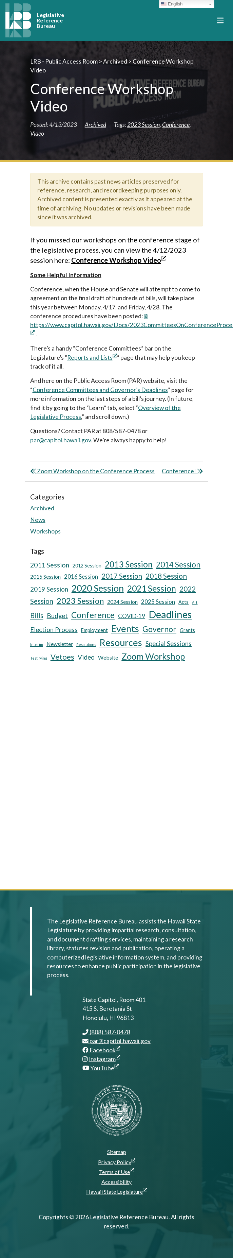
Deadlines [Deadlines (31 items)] (170, 614)
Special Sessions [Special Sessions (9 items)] (168, 643)
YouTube (104, 1068)
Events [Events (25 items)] (125, 628)
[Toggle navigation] (220, 20)
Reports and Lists (92, 357)
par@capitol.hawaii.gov (60, 440)
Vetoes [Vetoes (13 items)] (62, 656)
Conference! (182, 471)
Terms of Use (116, 1171)
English (171, 4)
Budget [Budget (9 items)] (57, 615)
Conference (176, 124)
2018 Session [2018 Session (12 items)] (166, 576)
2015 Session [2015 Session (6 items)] (45, 576)
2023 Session (143, 124)
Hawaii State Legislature (116, 1191)
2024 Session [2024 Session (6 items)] (122, 601)
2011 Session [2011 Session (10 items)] (49, 565)
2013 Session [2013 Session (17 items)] (129, 564)
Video (37, 133)
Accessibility (116, 1181)
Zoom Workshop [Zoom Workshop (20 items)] (153, 656)
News (37, 519)
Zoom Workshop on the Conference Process (92, 471)
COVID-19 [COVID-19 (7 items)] (131, 615)
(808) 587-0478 (106, 1032)
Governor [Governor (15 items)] (159, 629)
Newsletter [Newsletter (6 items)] (59, 644)
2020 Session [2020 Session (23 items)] (98, 588)
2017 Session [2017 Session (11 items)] (121, 576)
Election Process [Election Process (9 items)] (54, 629)
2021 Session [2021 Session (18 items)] (151, 588)
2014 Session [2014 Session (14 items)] (178, 564)
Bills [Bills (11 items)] (36, 615)
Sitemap (116, 1152)
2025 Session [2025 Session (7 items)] (158, 601)
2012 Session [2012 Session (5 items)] (87, 565)
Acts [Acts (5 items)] (183, 602)
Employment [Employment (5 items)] (94, 630)
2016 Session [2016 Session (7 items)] (81, 576)
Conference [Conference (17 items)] (93, 615)
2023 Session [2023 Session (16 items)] (80, 601)
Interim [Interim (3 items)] (36, 644)
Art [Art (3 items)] (194, 602)
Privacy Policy (116, 1161)
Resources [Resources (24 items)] (120, 642)
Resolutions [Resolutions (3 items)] (86, 644)
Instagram (104, 1058)
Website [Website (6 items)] (108, 657)
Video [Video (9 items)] (86, 657)
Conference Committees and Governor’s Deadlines (100, 389)
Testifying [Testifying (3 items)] (38, 658)
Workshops (45, 531)
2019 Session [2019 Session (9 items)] (49, 589)
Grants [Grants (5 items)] (187, 630)
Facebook (101, 1050)
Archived (95, 124)
